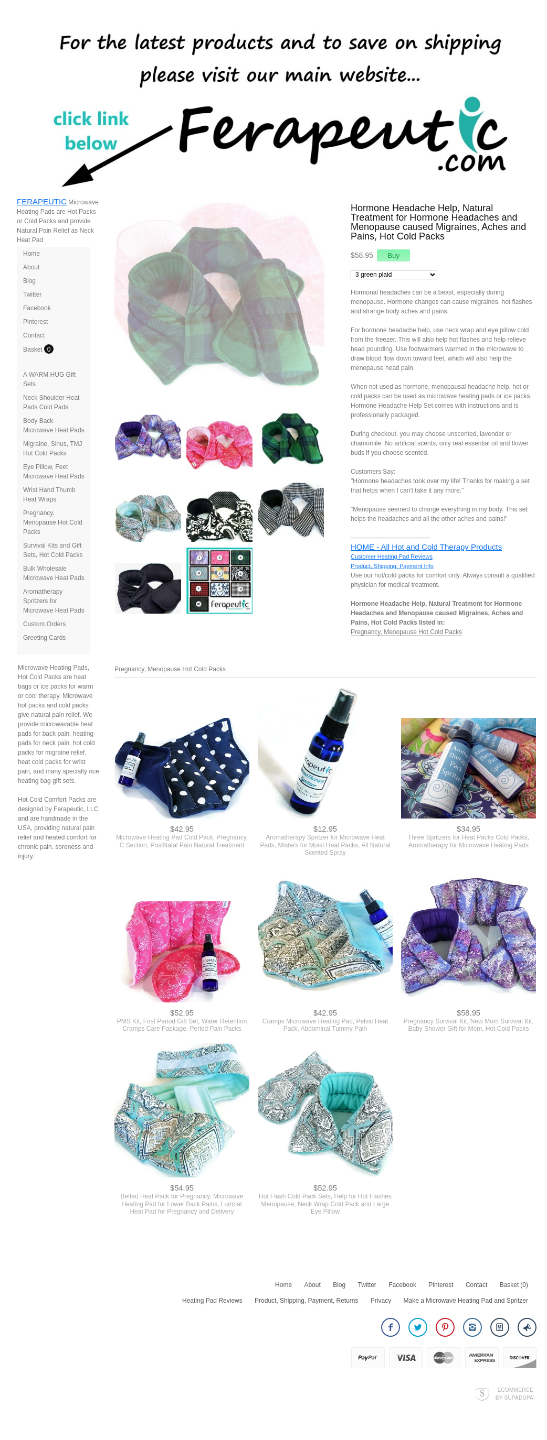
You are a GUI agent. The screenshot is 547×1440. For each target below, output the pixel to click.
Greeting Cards (44, 637)
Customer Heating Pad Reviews (392, 556)
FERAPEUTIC (42, 201)
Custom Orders (44, 624)
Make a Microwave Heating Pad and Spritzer (466, 1300)
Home (31, 253)
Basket (33, 349)
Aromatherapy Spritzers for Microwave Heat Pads (54, 601)
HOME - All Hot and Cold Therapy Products (426, 546)
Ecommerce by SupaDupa (514, 1393)
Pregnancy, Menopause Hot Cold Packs (52, 522)
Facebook (37, 308)
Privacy (381, 1300)
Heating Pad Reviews (212, 1300)
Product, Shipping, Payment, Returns (306, 1300)
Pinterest (35, 321)
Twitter (32, 294)
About (31, 267)
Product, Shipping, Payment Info (392, 566)
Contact (34, 335)
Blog (29, 281)
